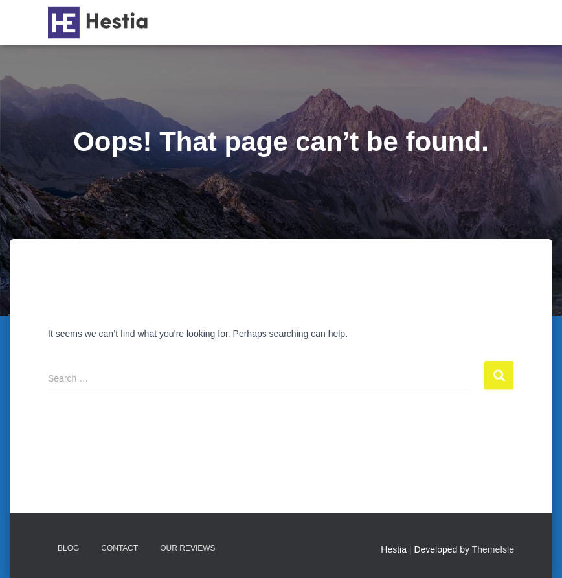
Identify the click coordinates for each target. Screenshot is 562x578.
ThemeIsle (493, 549)
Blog (68, 548)
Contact (119, 548)
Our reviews (187, 548)
